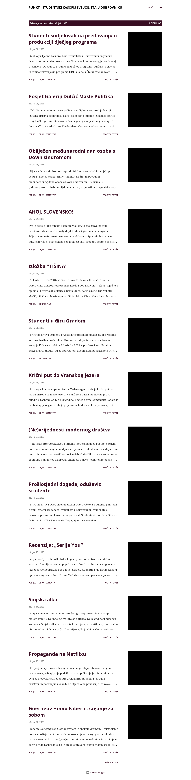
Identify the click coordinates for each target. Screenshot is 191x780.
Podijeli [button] (32, 79)
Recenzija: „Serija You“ (56, 545)
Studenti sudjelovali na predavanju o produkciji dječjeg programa (73, 38)
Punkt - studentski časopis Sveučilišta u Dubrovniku (75, 7)
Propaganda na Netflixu (57, 654)
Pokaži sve (155, 23)
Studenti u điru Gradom (57, 320)
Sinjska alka (43, 599)
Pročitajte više (110, 79)
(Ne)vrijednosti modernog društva (70, 429)
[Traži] (150, 7)
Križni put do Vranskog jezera (64, 375)
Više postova (111, 762)
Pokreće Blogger (95, 772)
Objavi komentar (47, 79)
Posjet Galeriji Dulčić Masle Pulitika (71, 96)
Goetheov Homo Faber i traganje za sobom (71, 711)
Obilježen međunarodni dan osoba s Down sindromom (72, 154)
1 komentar (45, 304)
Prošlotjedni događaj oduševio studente (65, 487)
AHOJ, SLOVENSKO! (51, 211)
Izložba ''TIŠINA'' (48, 266)
